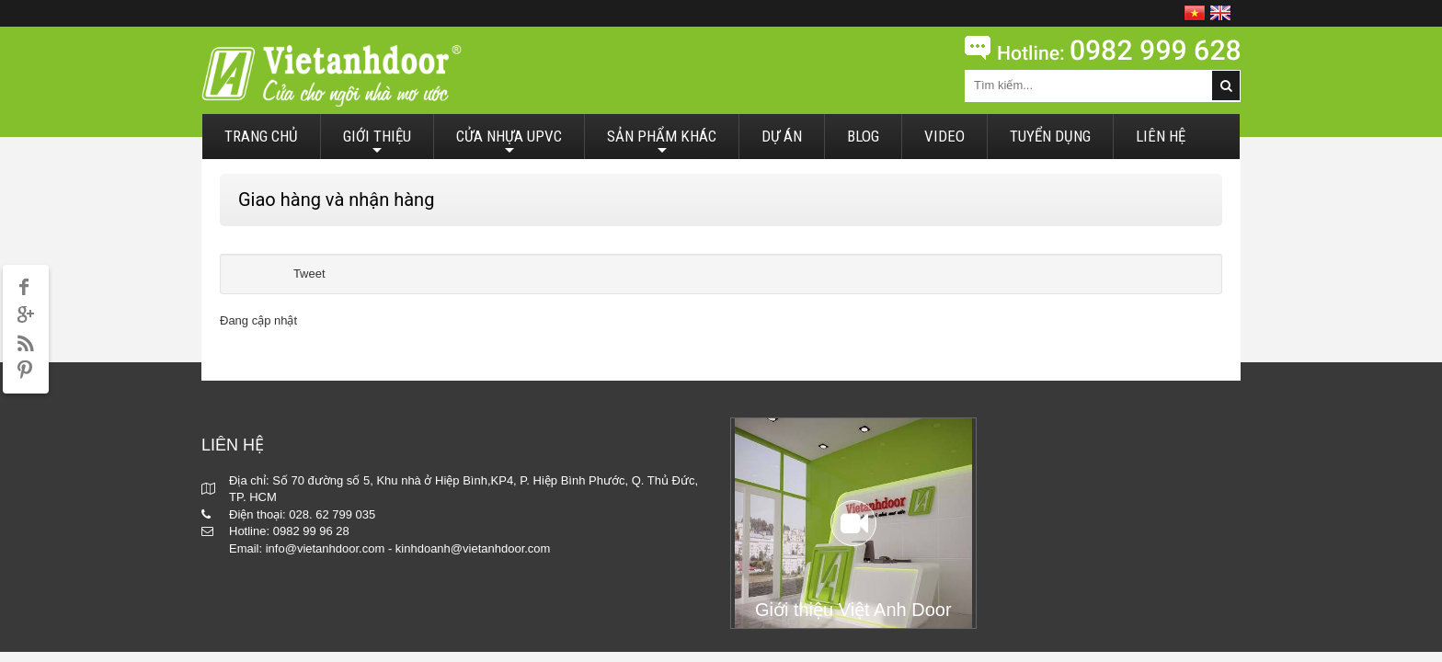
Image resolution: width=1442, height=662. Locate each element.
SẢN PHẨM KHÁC (661, 143)
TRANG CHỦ (261, 136)
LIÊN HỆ (1160, 136)
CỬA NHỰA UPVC (509, 143)
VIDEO (944, 136)
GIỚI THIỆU (377, 143)
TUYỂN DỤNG (1050, 136)
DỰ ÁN (781, 136)
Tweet (309, 273)
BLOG (863, 136)
